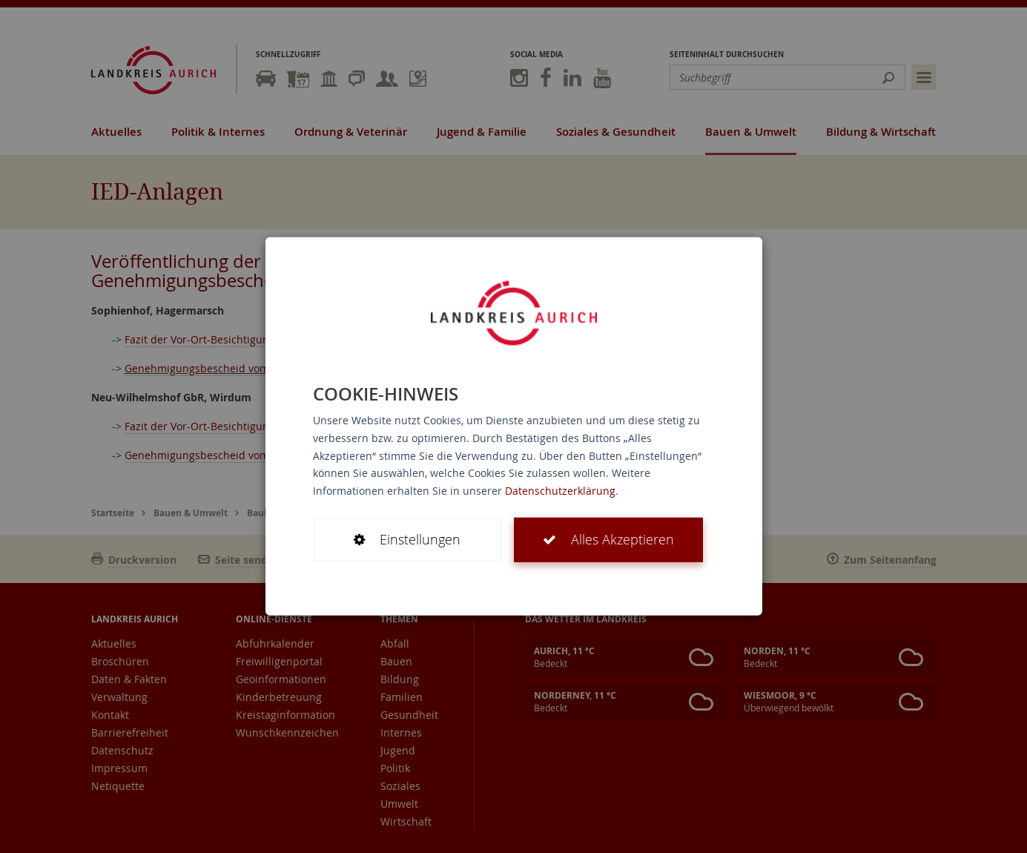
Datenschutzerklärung (560, 491)
